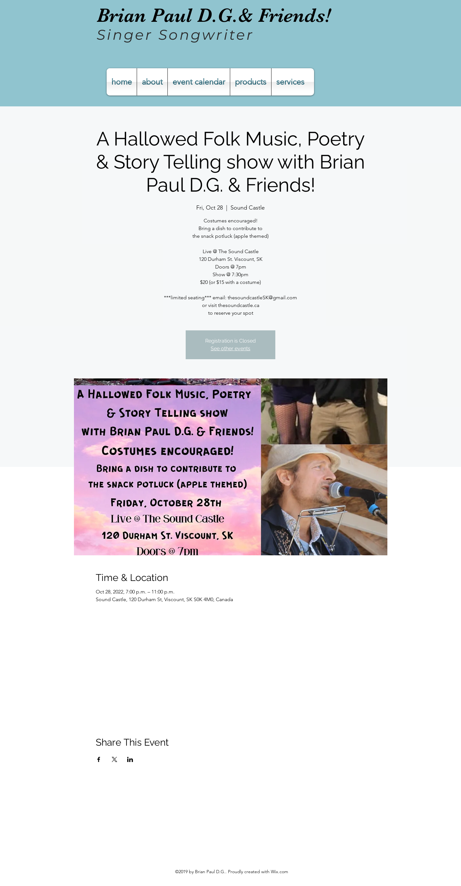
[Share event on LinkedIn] (130, 759)
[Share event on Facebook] (99, 759)
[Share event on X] (114, 759)
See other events (230, 348)
